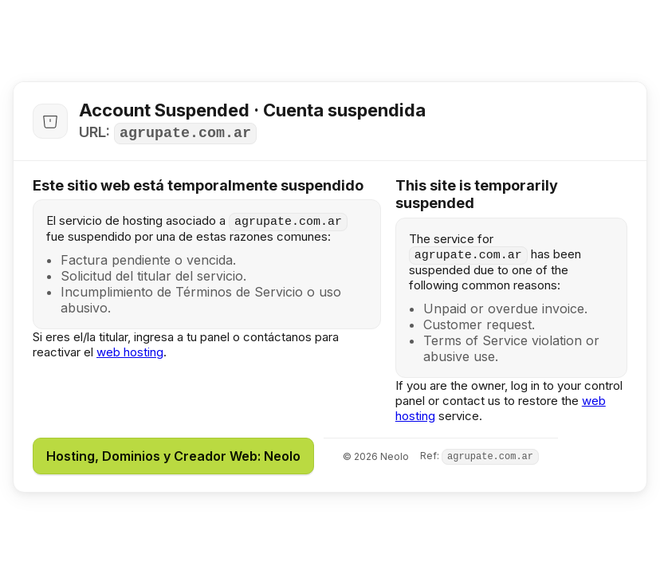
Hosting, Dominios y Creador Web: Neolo (173, 456)
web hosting (129, 352)
